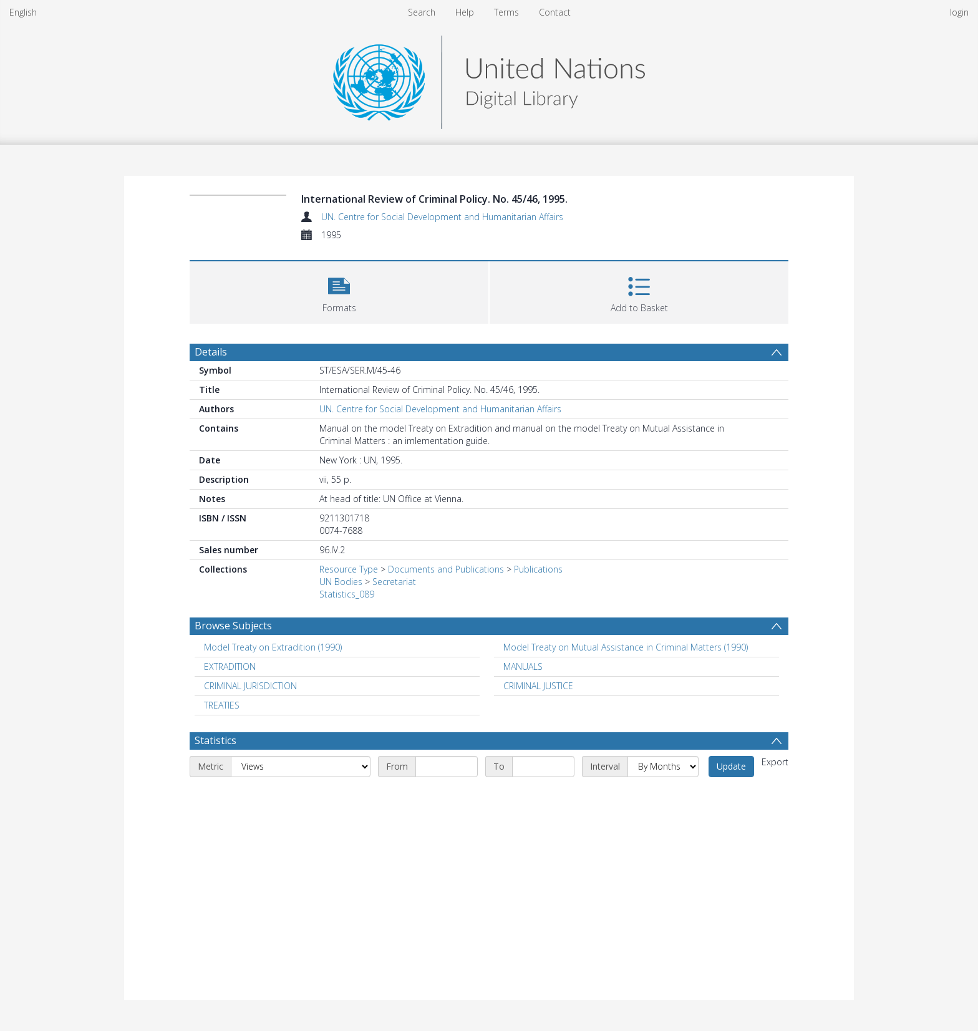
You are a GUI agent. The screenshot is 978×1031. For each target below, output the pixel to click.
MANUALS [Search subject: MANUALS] (523, 666)
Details (211, 352)
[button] (339, 291)
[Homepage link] (489, 79)
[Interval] (663, 766)
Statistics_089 (346, 594)
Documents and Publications (446, 569)
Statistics (215, 740)
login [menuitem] (959, 12)
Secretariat (394, 582)
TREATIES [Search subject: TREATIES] (222, 705)
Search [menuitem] (421, 12)
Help (464, 12)
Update (731, 766)
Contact (555, 12)
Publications (538, 569)
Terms (506, 12)
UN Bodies (340, 582)
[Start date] (446, 766)
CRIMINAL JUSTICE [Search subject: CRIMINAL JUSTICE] (538, 686)
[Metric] (300, 766)
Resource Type (348, 569)
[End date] (543, 766)
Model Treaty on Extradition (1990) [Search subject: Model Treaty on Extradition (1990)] (273, 647)
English (23, 12)
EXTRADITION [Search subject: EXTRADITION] (230, 666)
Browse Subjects (233, 625)
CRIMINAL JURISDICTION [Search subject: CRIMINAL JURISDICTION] (250, 686)
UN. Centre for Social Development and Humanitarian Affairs (442, 217)
